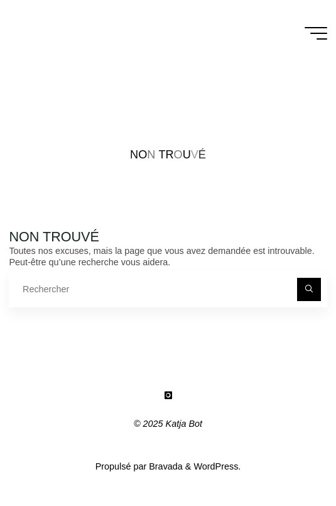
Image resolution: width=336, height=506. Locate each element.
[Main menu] (316, 33)
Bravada (164, 466)
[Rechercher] (308, 289)
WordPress (215, 466)
